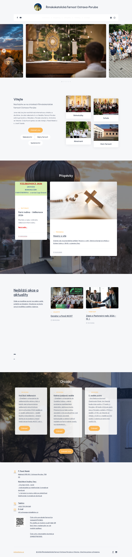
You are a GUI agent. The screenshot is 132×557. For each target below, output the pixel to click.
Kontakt (87, 18)
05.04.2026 (24, 392)
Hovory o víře (59, 236)
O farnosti (45, 18)
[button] (4, 51)
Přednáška (60, 232)
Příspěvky (56, 18)
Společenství (35, 143)
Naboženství (27, 137)
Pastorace (25, 208)
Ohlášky (77, 18)
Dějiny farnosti (42, 137)
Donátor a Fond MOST (62, 316)
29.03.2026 (59, 392)
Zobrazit (24, 428)
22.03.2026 (94, 392)
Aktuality (67, 18)
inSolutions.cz (19, 552)
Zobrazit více (35, 130)
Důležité (56, 312)
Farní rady (92, 312)
